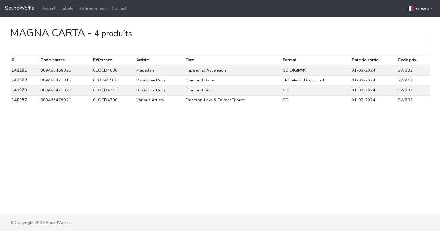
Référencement (93, 8)
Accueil (48, 8)
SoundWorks (19, 8)
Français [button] (418, 8)
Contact (119, 8)
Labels (67, 8)
